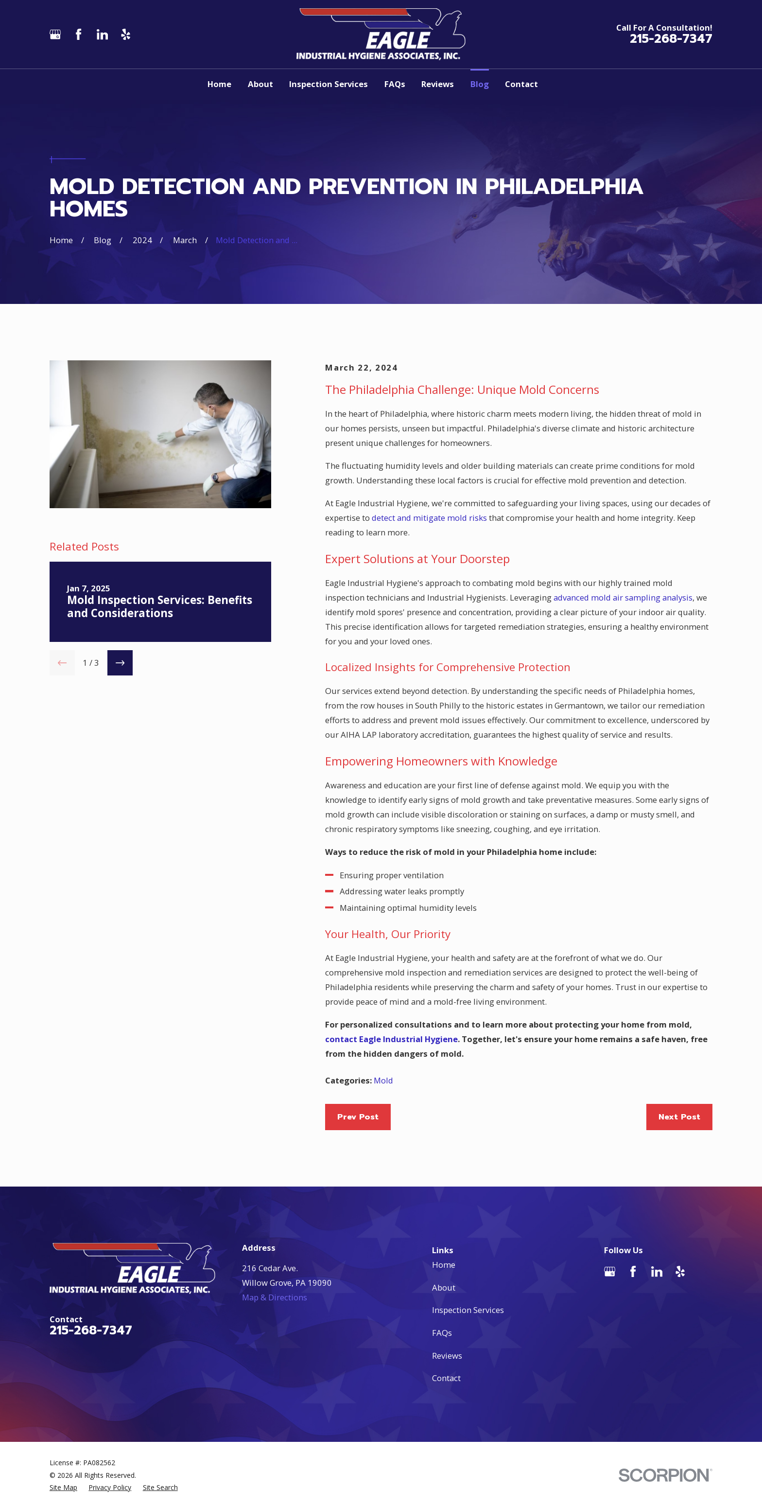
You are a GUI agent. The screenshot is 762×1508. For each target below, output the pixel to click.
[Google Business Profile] (55, 34)
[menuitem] (63, 1487)
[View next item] (120, 662)
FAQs (442, 1332)
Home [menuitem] (219, 83)
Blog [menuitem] (479, 83)
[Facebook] (78, 34)
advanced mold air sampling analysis (623, 597)
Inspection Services (468, 1309)
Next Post (679, 1117)
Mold (383, 1080)
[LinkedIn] (102, 34)
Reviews (447, 1355)
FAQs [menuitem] (394, 83)
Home (443, 1264)
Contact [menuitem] (521, 83)
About (443, 1287)
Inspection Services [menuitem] (328, 83)
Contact (446, 1378)
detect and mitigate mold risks (429, 517)
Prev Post (358, 1117)
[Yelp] (125, 34)
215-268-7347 (671, 39)
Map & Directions (274, 1297)
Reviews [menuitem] (437, 83)
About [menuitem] (260, 83)
